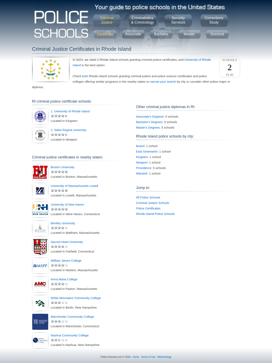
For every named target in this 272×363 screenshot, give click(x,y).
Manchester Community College (72, 316)
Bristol (140, 146)
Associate (133, 34)
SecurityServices (178, 20)
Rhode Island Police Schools (155, 214)
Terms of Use (148, 356)
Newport (141, 162)
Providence (143, 168)
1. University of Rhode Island (70, 111)
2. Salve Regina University (69, 130)
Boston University (63, 167)
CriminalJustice (106, 20)
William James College (66, 260)
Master (189, 34)
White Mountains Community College (76, 298)
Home (136, 356)
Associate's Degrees (150, 116)
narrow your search (163, 81)
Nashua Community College (70, 335)
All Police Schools (148, 197)
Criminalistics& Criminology (142, 20)
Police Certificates (148, 208)
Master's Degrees (148, 127)
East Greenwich (147, 151)
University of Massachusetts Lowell (74, 185)
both (85, 76)
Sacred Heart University (67, 242)
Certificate (105, 34)
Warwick (141, 173)
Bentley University (63, 223)
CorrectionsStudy (214, 20)
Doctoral (217, 34)
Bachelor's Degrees (149, 122)
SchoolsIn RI (230, 67)
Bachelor (161, 34)
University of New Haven (67, 204)
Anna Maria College (64, 279)
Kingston (142, 157)
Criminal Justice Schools (152, 203)
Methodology (164, 356)
